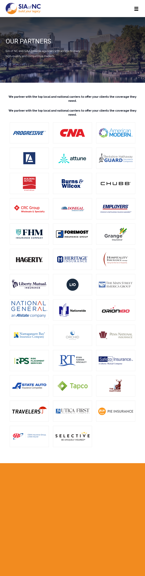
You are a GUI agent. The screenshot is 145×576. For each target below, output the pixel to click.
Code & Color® (94, 569)
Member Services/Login (116, 547)
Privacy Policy (110, 551)
